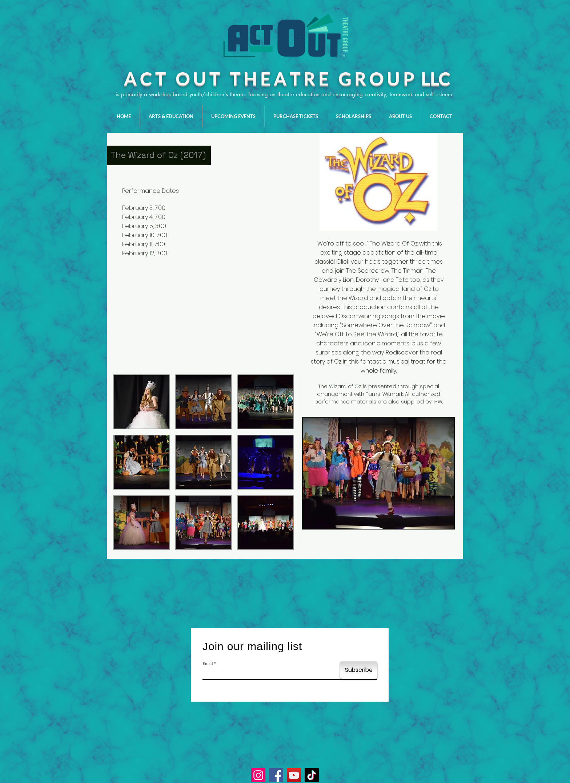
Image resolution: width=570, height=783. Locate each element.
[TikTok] (312, 775)
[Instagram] (258, 775)
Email (207, 663)
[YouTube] (294, 775)
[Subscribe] (358, 670)
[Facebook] (276, 775)
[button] (141, 401)
